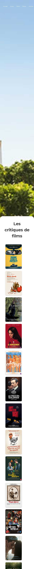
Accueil (5, 6)
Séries (24, 6)
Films (18, 6)
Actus (12, 6)
